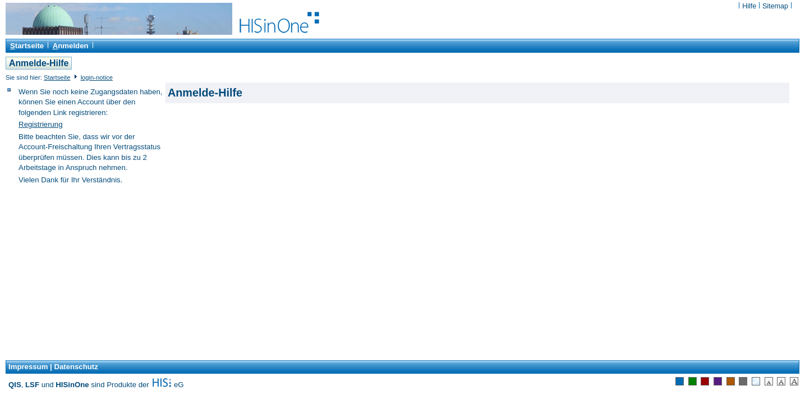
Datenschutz (76, 366)
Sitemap (775, 6)
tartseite (27, 46)
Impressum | (30, 366)
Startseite (57, 77)
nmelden (71, 46)
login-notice (97, 77)
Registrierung (40, 124)
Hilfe (750, 6)
